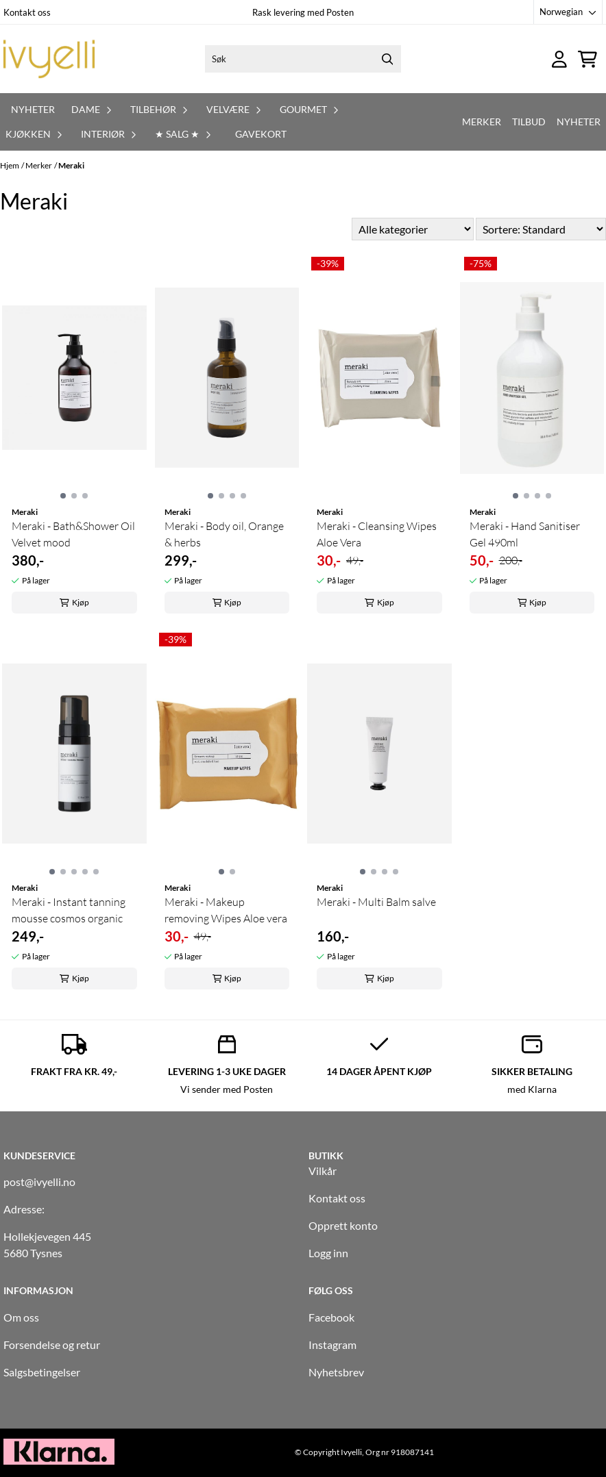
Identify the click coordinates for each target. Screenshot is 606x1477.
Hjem (9, 165)
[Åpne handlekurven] (587, 59)
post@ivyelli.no (39, 1181)
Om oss (21, 1317)
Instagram (332, 1344)
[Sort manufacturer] (413, 229)
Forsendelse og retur (51, 1344)
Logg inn (328, 1252)
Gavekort (261, 134)
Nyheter (33, 109)
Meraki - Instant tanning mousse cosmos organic (68, 910)
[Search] (387, 59)
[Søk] (303, 59)
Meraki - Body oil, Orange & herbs (224, 534)
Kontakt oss (27, 12)
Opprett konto (343, 1225)
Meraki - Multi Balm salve (376, 902)
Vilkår (322, 1170)
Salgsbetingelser (41, 1371)
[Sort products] (541, 229)
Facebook (331, 1317)
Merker (481, 121)
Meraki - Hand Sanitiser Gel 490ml (525, 534)
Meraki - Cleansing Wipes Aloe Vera (377, 534)
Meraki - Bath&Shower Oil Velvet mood (73, 534)
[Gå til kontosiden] (559, 59)
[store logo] (49, 58)
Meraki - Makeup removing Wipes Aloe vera (226, 910)
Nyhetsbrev (336, 1371)
